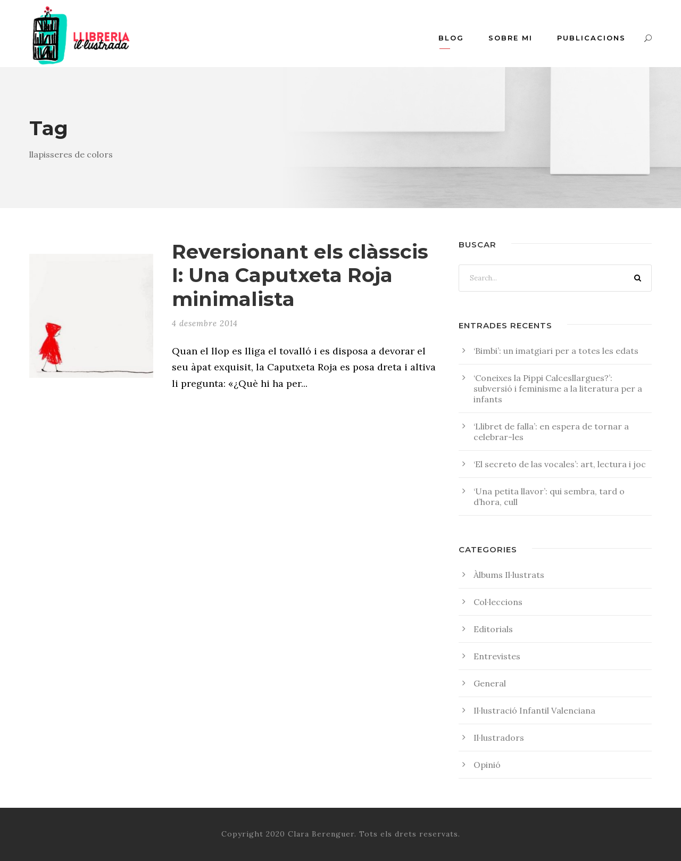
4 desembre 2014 (205, 323)
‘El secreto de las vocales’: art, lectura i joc (560, 464)
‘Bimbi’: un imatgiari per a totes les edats (556, 350)
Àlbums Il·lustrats (509, 574)
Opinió (487, 764)
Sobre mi (510, 38)
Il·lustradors (499, 737)
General (490, 683)
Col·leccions (498, 602)
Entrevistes (497, 656)
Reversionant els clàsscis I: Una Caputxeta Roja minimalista (300, 275)
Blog (451, 38)
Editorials (493, 629)
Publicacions (591, 38)
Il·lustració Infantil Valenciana (534, 710)
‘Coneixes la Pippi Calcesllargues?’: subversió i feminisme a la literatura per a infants (558, 388)
